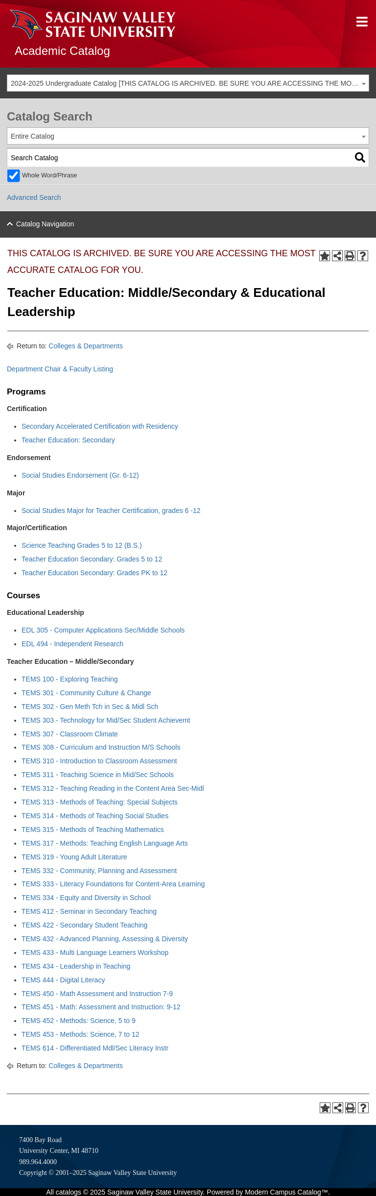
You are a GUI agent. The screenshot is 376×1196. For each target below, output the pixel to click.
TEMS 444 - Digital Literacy (63, 980)
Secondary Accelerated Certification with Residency (100, 426)
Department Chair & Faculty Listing (60, 369)
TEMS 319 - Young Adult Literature (74, 857)
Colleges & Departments (85, 346)
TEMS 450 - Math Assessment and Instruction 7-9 (97, 994)
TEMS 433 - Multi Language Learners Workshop (95, 952)
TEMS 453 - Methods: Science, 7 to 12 (80, 1034)
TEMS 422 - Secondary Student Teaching (84, 925)
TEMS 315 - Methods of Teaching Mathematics (93, 829)
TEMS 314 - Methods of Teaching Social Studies (95, 816)
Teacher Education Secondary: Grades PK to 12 (94, 573)
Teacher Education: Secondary (68, 440)
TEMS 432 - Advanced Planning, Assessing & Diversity (105, 939)
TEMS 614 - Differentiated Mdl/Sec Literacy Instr (95, 1048)
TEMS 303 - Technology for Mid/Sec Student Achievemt (106, 720)
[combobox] (188, 83)
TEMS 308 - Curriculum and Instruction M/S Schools (101, 747)
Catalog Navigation (45, 224)
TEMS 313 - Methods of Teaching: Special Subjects (100, 802)
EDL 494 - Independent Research (72, 644)
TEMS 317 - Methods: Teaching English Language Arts (105, 843)
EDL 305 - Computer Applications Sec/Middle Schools (103, 630)
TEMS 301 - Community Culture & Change (86, 693)
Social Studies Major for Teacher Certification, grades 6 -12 (111, 510)
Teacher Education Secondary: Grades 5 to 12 (92, 559)
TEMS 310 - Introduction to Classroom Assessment (99, 761)
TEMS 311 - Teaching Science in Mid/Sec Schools (98, 775)
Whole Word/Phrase (49, 175)
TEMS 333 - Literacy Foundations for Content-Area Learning (113, 884)
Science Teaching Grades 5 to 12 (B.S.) (82, 545)
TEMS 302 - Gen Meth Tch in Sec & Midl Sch (90, 706)
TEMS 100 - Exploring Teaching (70, 679)
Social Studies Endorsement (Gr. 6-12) (80, 475)
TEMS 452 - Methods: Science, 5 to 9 (79, 1021)
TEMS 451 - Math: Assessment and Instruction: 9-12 (101, 1007)
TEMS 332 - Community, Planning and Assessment (99, 871)
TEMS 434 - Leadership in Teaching (76, 966)
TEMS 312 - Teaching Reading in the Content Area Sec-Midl (113, 788)
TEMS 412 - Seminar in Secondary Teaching (89, 911)
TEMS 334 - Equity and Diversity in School (86, 898)
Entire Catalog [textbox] (32, 136)
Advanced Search (34, 197)
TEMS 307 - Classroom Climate (70, 734)
